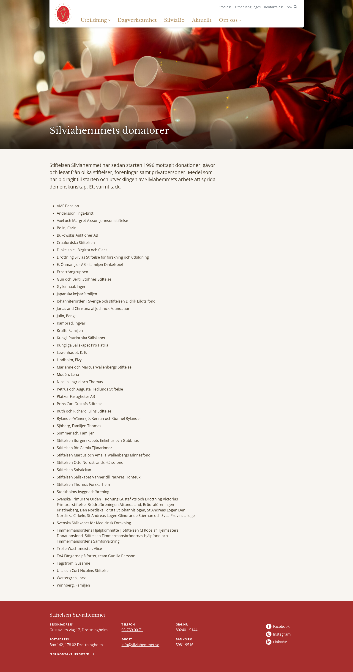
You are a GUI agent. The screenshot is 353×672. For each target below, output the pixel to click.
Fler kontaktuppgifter (69, 654)
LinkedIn (280, 642)
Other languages (248, 7)
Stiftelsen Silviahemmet (77, 615)
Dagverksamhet (137, 20)
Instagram (282, 634)
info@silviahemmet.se (140, 644)
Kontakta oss (274, 7)
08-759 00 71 (132, 629)
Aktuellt (201, 20)
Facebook (281, 626)
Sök (289, 7)
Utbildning (94, 20)
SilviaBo (174, 20)
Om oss (228, 20)
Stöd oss (225, 7)
